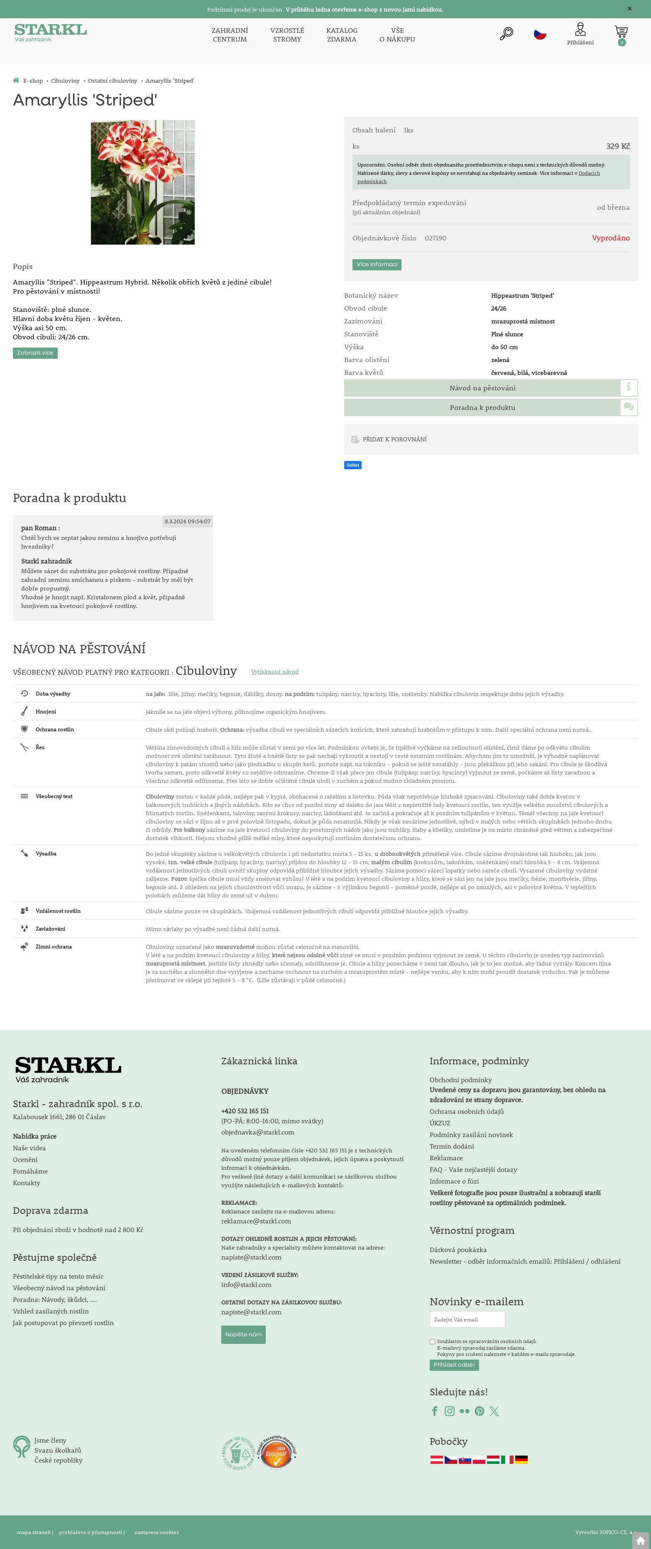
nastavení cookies (157, 1532)
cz (540, 33)
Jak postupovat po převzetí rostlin (63, 1322)
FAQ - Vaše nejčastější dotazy (473, 1169)
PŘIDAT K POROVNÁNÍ (395, 439)
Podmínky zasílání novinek (471, 1134)
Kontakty (26, 1182)
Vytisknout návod (275, 671)
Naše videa (29, 1147)
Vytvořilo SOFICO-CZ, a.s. (606, 1532)
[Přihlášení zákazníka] (580, 34)
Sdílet (353, 465)
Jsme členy (50, 1440)
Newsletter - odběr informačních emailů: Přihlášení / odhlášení (525, 1261)
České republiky (58, 1460)
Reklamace (446, 1157)
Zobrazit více (35, 352)
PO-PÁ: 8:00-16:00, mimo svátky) (273, 1120)
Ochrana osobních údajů (467, 1111)
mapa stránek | (36, 1532)
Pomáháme (30, 1171)
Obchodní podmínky (518, 1089)
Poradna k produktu (482, 407)
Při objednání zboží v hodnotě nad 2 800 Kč (78, 1229)
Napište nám (243, 1335)
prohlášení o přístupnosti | (92, 1532)
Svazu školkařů (57, 1450)
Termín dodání (452, 1146)
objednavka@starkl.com (257, 1131)
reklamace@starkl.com (256, 1220)
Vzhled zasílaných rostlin (51, 1310)
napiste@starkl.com (251, 1256)
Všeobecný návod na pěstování (59, 1287)
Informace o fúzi (454, 1180)
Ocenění (25, 1159)
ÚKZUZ (440, 1122)
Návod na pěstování (483, 387)
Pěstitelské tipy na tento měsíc (58, 1276)
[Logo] (50, 35)
